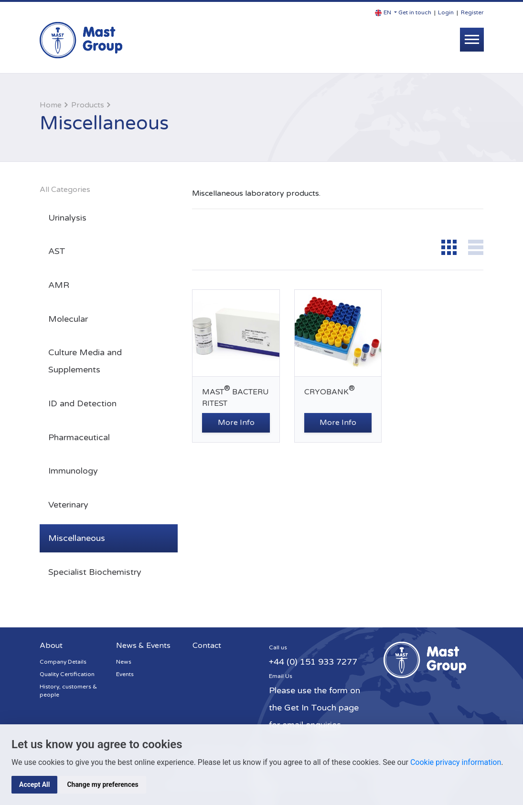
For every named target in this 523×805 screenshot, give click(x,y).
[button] (386, 12)
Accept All (34, 784)
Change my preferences (102, 784)
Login (446, 12)
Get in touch (414, 12)
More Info (236, 422)
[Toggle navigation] (472, 40)
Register (472, 12)
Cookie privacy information (455, 762)
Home (51, 105)
